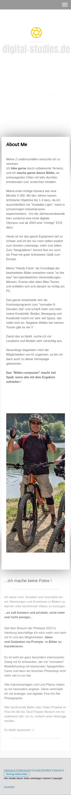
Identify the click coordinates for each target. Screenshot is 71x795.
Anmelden (9, 786)
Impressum (10, 770)
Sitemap (57, 770)
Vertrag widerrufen (16, 774)
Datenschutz (24, 770)
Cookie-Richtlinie (42, 770)
